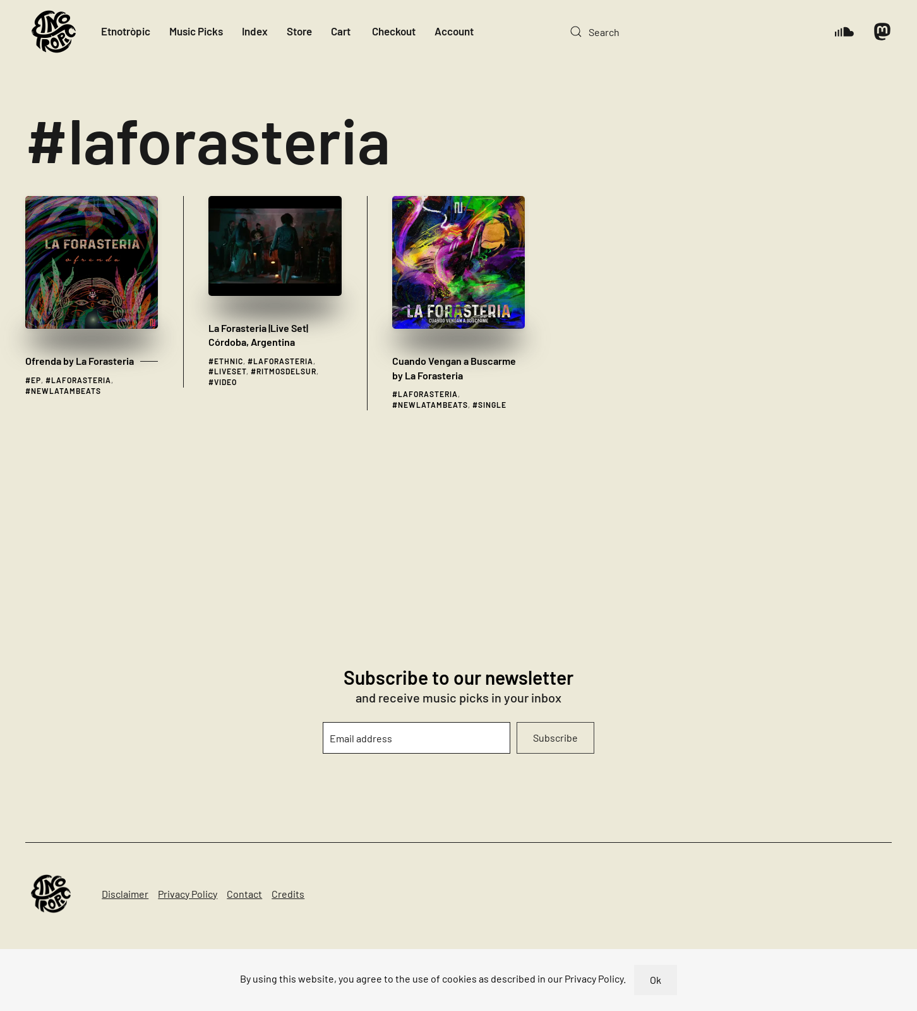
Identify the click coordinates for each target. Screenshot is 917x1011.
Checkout (394, 31)
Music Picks (196, 31)
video (225, 381)
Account (454, 31)
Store (299, 31)
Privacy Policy (187, 894)
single (492, 404)
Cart (341, 31)
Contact (244, 894)
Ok (655, 980)
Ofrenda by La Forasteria (79, 361)
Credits (288, 894)
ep (36, 380)
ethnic (228, 361)
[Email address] (417, 738)
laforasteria (81, 380)
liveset (230, 371)
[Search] (689, 31)
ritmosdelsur (286, 371)
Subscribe (555, 738)
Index (255, 31)
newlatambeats (66, 390)
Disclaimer (125, 894)
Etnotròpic (125, 31)
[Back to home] (53, 31)
